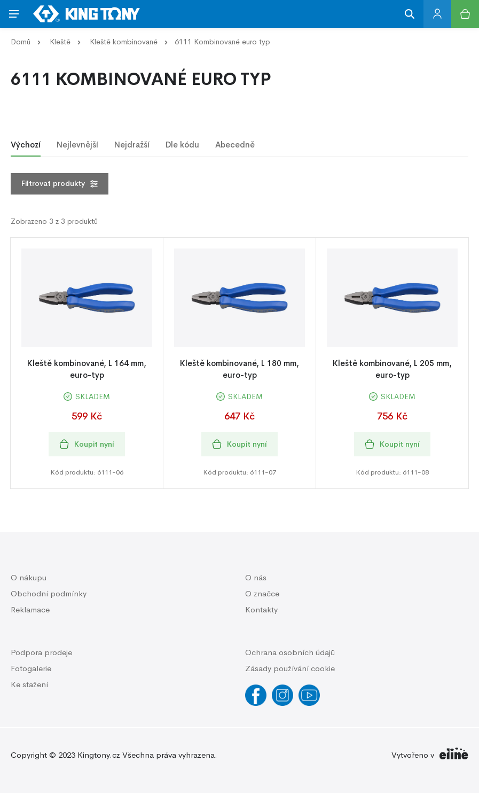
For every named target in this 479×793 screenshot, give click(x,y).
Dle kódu (182, 144)
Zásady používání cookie (290, 668)
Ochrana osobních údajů (290, 652)
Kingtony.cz (98, 755)
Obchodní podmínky (49, 593)
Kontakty (261, 609)
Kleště (60, 41)
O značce (262, 593)
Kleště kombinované (124, 41)
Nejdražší (132, 144)
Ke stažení (29, 684)
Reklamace (30, 609)
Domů (20, 41)
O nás (255, 577)
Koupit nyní (86, 444)
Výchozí (26, 144)
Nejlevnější (77, 144)
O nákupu (28, 577)
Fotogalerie (31, 668)
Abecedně (235, 144)
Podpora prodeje (41, 652)
